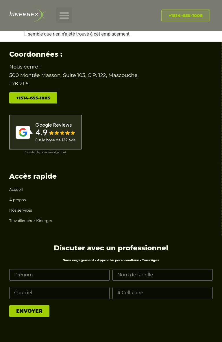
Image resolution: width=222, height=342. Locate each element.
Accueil (16, 189)
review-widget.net (53, 152)
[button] (64, 15)
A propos (17, 200)
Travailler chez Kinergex (31, 221)
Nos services (20, 210)
